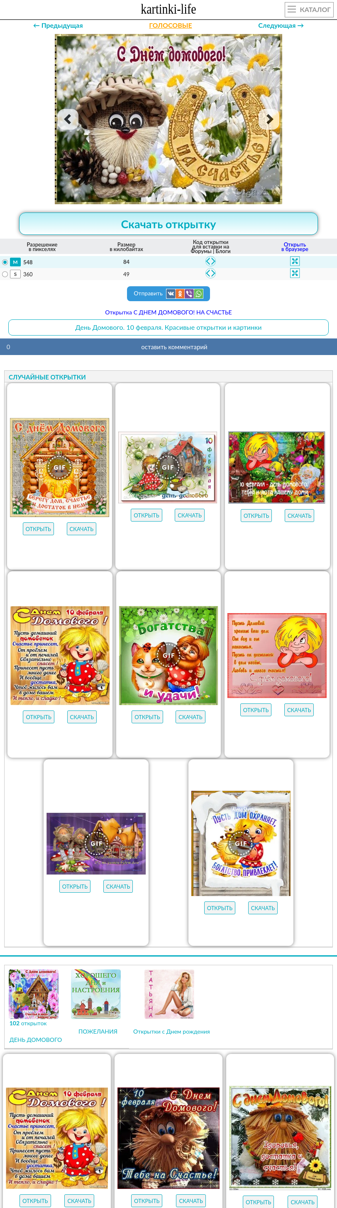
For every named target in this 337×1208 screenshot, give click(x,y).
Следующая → (281, 25)
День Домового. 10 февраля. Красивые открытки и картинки (168, 327)
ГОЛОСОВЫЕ (170, 25)
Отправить (168, 294)
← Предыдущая (58, 25)
